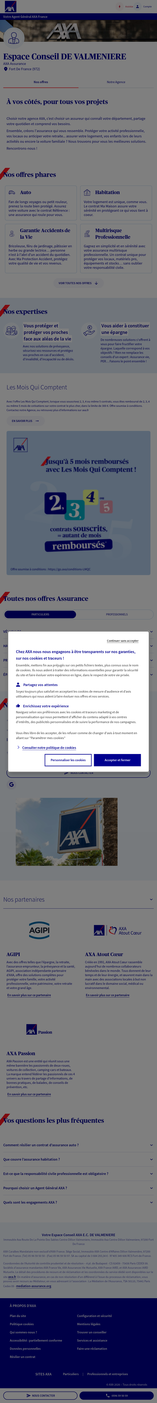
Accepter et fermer (117, 760)
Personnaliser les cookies (68, 760)
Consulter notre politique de (49, 747)
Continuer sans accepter (123, 640)
